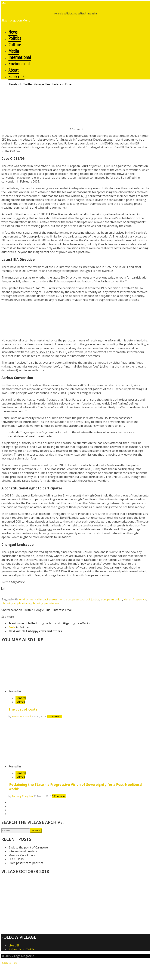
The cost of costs (22, 709)
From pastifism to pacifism (25, 863)
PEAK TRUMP (17, 859)
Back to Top (9, 963)
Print (4, 91)
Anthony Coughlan (22, 796)
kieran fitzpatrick (135, 599)
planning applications (15, 603)
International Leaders (22, 851)
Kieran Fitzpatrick (21, 716)
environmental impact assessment (41, 599)
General (21, 698)
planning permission (45, 603)
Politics (20, 702)
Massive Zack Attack (21, 855)
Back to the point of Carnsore (28, 847)
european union (111, 599)
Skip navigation (11, 20)
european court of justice (82, 599)
